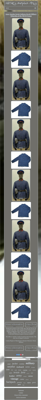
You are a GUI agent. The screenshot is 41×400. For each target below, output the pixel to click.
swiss (27, 367)
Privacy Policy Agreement (21, 395)
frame (19, 370)
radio (10, 373)
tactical (28, 373)
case (31, 379)
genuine (19, 382)
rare (32, 373)
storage (33, 367)
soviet (30, 370)
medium (25, 376)
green (34, 382)
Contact (21, 392)
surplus (11, 366)
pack (19, 384)
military (30, 363)
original (29, 382)
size (12, 370)
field (23, 372)
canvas (30, 376)
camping (25, 370)
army (19, 375)
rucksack (20, 367)
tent (8, 369)
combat (21, 364)
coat (16, 370)
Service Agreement (21, 397)
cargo (23, 384)
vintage (14, 378)
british (16, 372)
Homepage (21, 390)
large (24, 382)
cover (9, 364)
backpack (11, 382)
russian (34, 370)
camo (22, 379)
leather (12, 376)
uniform (27, 379)
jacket (15, 363)
